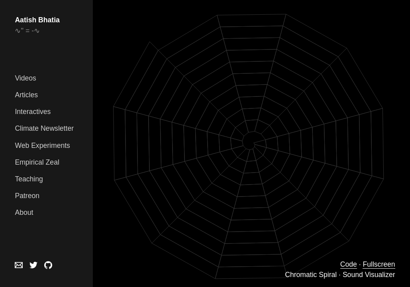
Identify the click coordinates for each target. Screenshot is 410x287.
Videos (25, 78)
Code (348, 264)
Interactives (33, 112)
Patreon (27, 196)
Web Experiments (42, 145)
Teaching (29, 179)
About (24, 212)
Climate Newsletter (44, 128)
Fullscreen (379, 264)
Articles (26, 95)
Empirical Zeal (37, 162)
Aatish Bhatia (37, 20)
